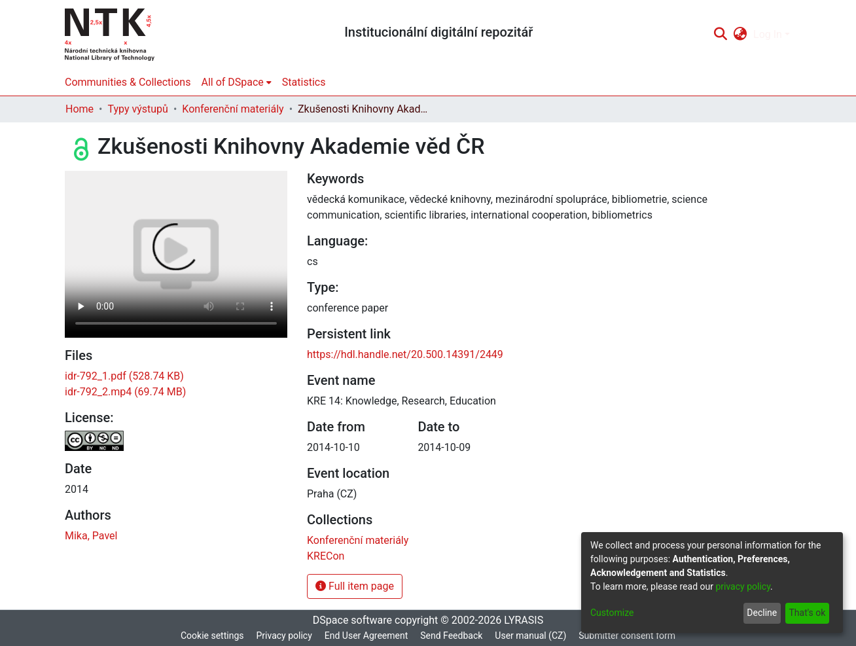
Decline (762, 612)
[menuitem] (740, 35)
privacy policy (742, 586)
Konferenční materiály (232, 109)
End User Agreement (366, 635)
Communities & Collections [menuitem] (127, 82)
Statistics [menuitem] (304, 82)
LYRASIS (523, 620)
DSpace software (352, 620)
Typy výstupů (137, 109)
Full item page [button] (354, 586)
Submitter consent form (627, 635)
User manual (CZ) (530, 635)
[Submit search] (720, 35)
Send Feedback (451, 635)
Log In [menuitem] (767, 34)
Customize (611, 612)
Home (79, 109)
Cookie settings (212, 635)
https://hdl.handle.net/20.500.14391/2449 (405, 354)
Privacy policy (284, 635)
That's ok (807, 612)
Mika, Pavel (91, 535)
